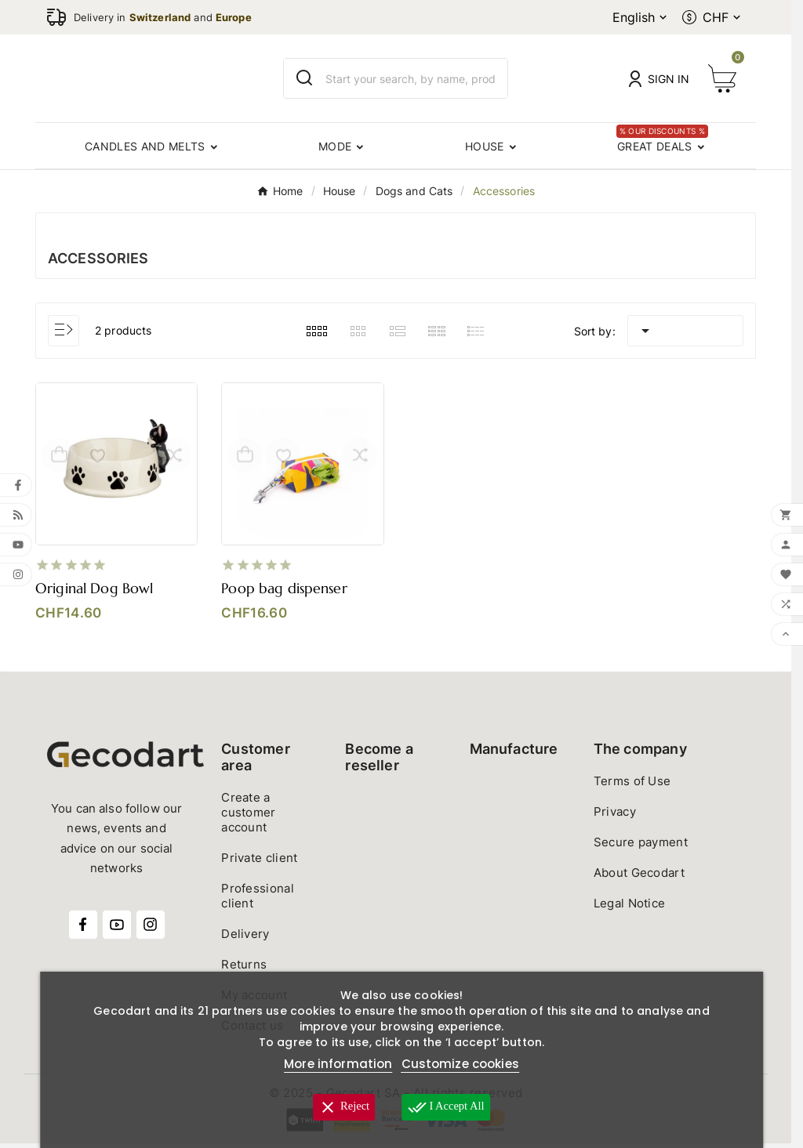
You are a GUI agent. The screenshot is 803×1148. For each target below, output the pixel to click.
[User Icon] (659, 79)
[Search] (304, 78)
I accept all (448, 1107)
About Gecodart (639, 877)
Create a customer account (248, 817)
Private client (259, 862)
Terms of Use (632, 785)
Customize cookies (460, 1064)
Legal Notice (630, 907)
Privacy (615, 816)
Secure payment (641, 846)
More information (338, 1064)
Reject (341, 1107)
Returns (244, 968)
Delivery (245, 938)
